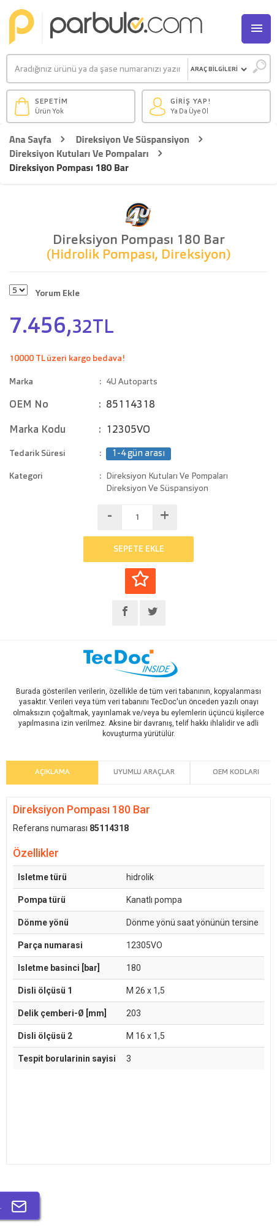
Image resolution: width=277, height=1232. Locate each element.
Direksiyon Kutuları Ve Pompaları (79, 153)
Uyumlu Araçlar (144, 772)
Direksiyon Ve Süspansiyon (132, 139)
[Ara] (97, 69)
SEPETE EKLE (138, 549)
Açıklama (52, 772)
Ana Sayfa (30, 139)
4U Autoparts (131, 382)
